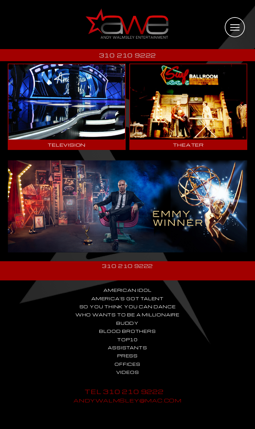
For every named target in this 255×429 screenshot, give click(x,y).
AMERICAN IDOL (127, 290)
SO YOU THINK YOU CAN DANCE (127, 306)
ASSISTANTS (127, 347)
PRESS (127, 355)
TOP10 (127, 339)
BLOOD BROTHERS (127, 331)
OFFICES (127, 364)
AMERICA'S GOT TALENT (127, 298)
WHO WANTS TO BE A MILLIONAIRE (127, 314)
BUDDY (127, 323)
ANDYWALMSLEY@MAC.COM (127, 400)
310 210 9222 (127, 55)
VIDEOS (127, 372)
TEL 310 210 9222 (124, 391)
